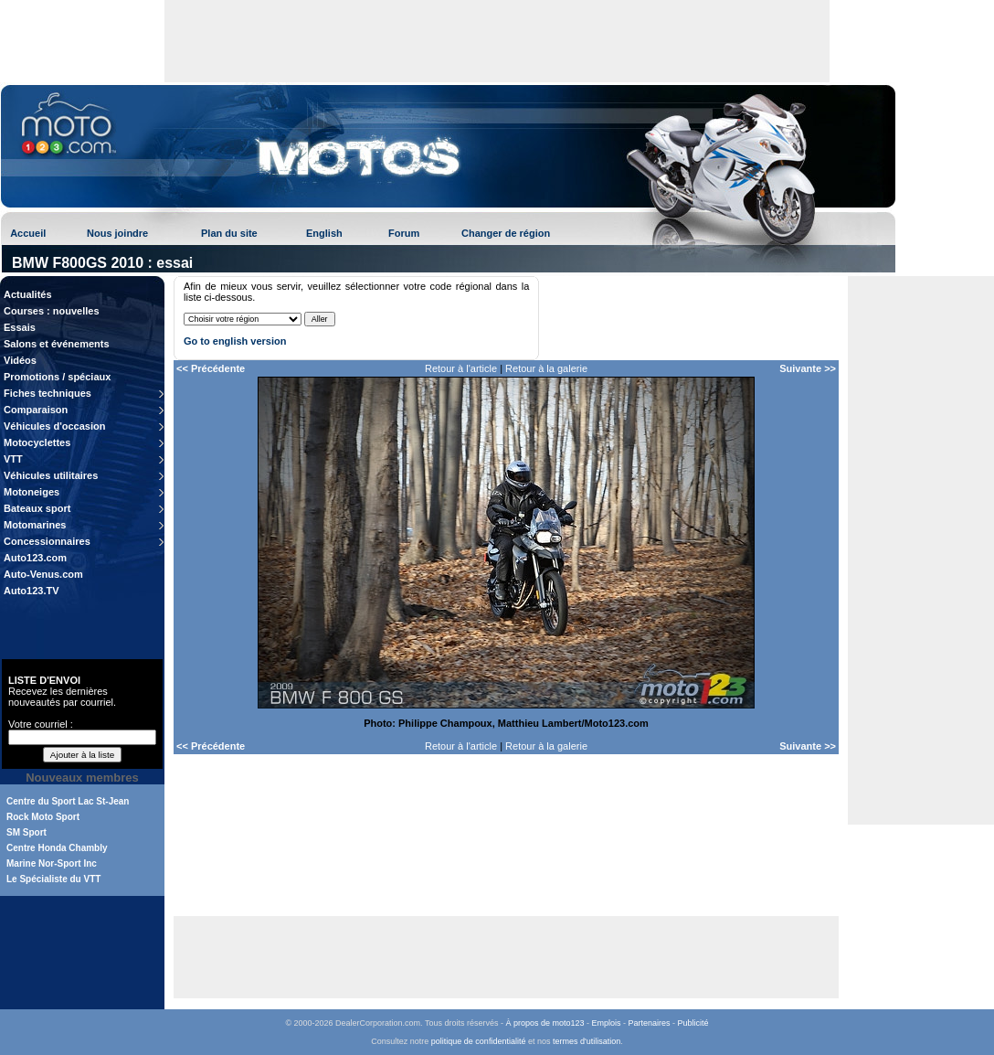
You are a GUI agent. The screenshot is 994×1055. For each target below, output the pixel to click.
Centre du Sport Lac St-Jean (67, 801)
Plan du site (229, 233)
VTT (13, 458)
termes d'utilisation (586, 1041)
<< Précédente (210, 368)
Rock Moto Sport (42, 817)
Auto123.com (35, 557)
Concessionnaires (47, 541)
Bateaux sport (37, 508)
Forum (403, 233)
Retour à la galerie (546, 368)
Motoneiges (31, 491)
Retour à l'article (461, 368)
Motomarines (35, 524)
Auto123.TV (31, 590)
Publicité (693, 1023)
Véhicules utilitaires (51, 475)
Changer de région (505, 233)
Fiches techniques (47, 393)
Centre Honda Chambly (57, 848)
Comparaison (36, 409)
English (324, 233)
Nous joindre (117, 233)
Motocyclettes (37, 442)
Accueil (28, 233)
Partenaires (650, 1023)
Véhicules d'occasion (54, 426)
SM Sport (26, 832)
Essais (20, 327)
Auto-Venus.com (43, 574)
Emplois (606, 1023)
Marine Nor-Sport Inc (51, 863)
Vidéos (20, 360)
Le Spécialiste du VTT (53, 879)
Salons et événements (57, 343)
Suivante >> (807, 368)
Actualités (28, 294)
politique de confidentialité (478, 1041)
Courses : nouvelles (52, 310)
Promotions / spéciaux (57, 376)
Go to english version (235, 341)
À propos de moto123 (544, 1023)
